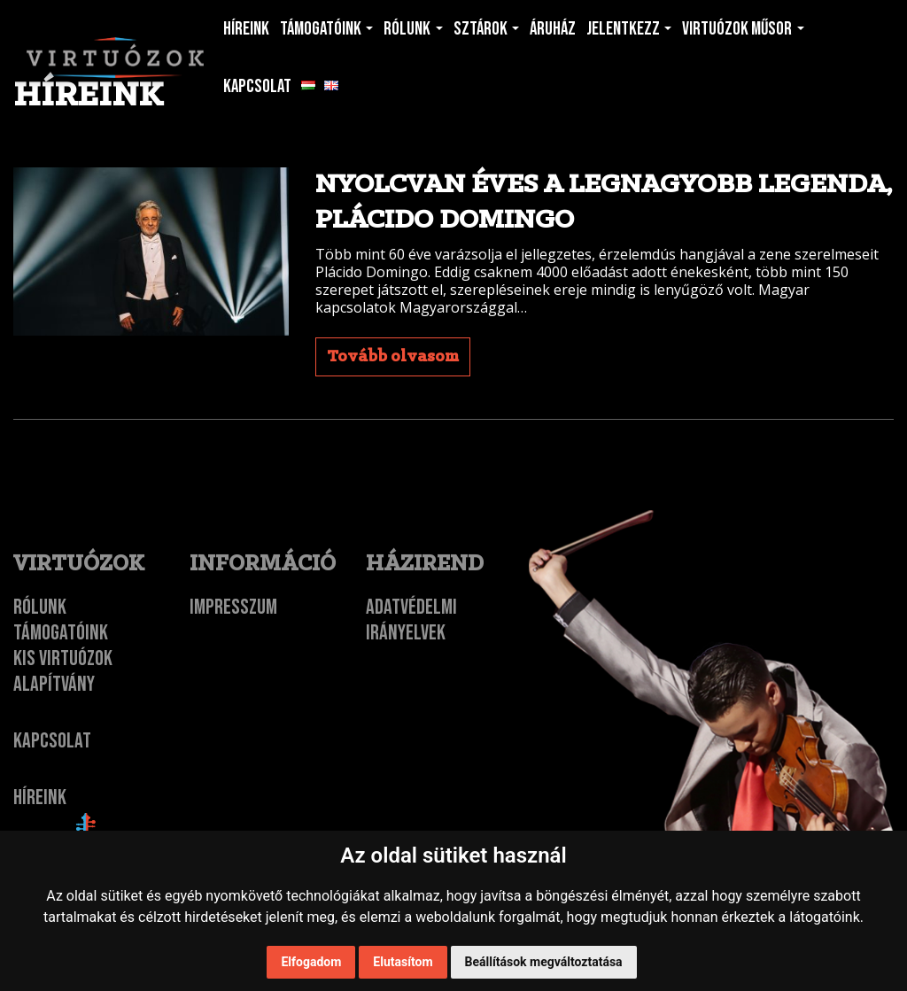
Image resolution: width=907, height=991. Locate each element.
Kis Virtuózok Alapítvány (62, 671)
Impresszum (233, 607)
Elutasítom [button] (402, 962)
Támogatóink (60, 633)
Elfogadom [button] (311, 962)
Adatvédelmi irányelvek (411, 620)
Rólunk (39, 607)
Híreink (39, 797)
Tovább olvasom (393, 357)
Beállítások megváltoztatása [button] (544, 962)
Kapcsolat (52, 741)
